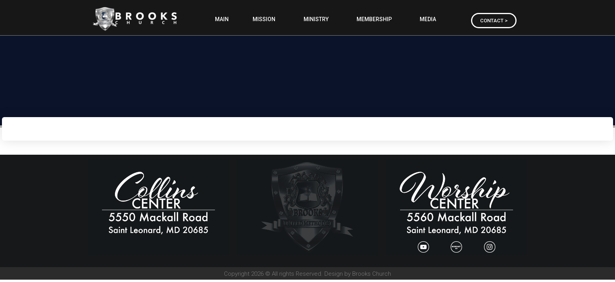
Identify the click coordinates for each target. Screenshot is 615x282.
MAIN (222, 19)
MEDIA (430, 19)
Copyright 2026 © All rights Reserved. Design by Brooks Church (307, 273)
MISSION (266, 19)
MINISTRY (318, 19)
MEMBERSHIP (376, 19)
